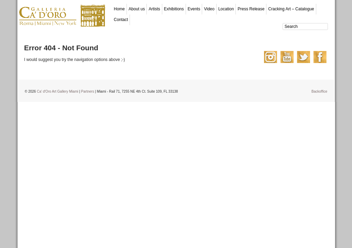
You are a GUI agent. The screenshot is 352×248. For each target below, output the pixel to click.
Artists (154, 9)
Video (209, 9)
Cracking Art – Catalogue (291, 9)
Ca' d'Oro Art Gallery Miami (57, 91)
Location (226, 9)
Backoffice (319, 91)
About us (137, 9)
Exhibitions (174, 9)
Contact (121, 19)
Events (194, 9)
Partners (87, 91)
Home (119, 9)
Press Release (251, 9)
